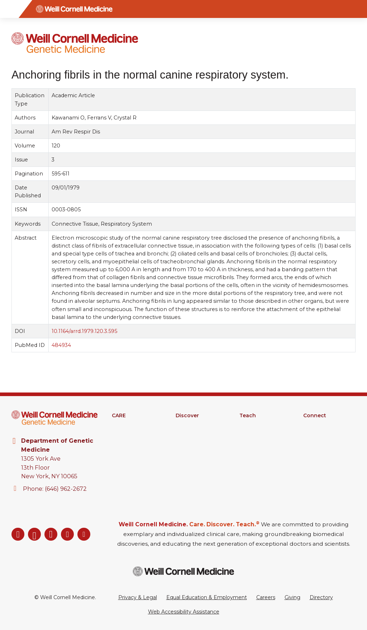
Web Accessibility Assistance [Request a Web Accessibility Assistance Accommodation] (183, 611)
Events (312, 453)
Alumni (312, 434)
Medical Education (262, 425)
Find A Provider (131, 425)
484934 (61, 345)
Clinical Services (131, 434)
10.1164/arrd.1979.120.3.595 (84, 331)
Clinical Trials (191, 434)
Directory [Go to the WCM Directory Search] (321, 597)
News (310, 443)
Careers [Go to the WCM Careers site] (265, 597)
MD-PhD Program (262, 443)
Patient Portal (129, 443)
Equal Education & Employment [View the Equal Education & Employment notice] (206, 597)
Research (187, 425)
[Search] (358, 9)
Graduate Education (264, 434)
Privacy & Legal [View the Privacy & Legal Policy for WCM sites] (137, 597)
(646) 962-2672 (66, 488)
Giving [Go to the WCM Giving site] (292, 597)
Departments (320, 425)
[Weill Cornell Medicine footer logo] (183, 571)
